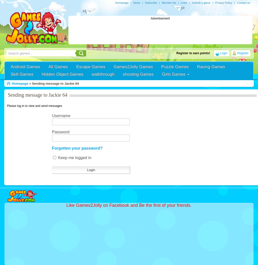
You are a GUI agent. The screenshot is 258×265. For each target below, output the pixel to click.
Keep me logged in (72, 158)
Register (243, 53)
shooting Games (138, 74)
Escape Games (90, 66)
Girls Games (173, 74)
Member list (169, 2)
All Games (58, 66)
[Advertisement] (160, 31)
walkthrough (103, 74)
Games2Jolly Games (133, 66)
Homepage (122, 2)
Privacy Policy (223, 2)
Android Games (25, 66)
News (136, 2)
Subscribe (151, 2)
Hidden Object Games (62, 74)
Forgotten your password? (77, 148)
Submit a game (201, 2)
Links (184, 2)
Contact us (243, 2)
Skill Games (22, 74)
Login (223, 53)
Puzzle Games (175, 66)
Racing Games (211, 66)
